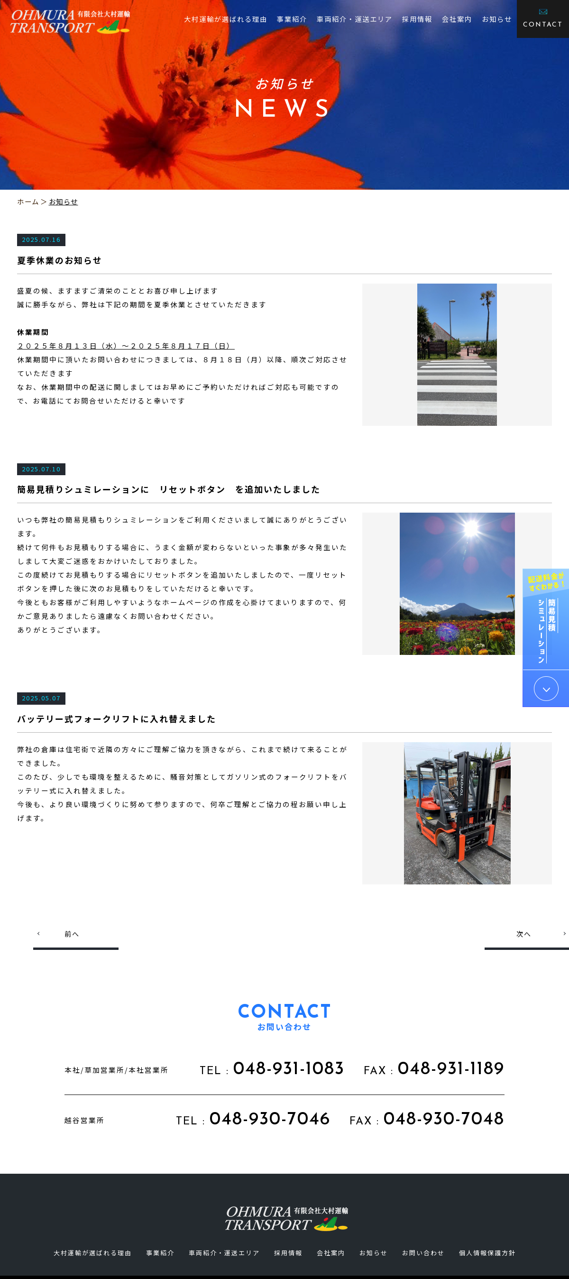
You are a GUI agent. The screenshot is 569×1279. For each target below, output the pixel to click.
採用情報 (417, 19)
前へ (72, 934)
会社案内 (457, 19)
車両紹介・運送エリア (355, 19)
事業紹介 (292, 19)
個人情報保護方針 (487, 1252)
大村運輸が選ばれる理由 (225, 19)
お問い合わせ (423, 1252)
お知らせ (497, 19)
